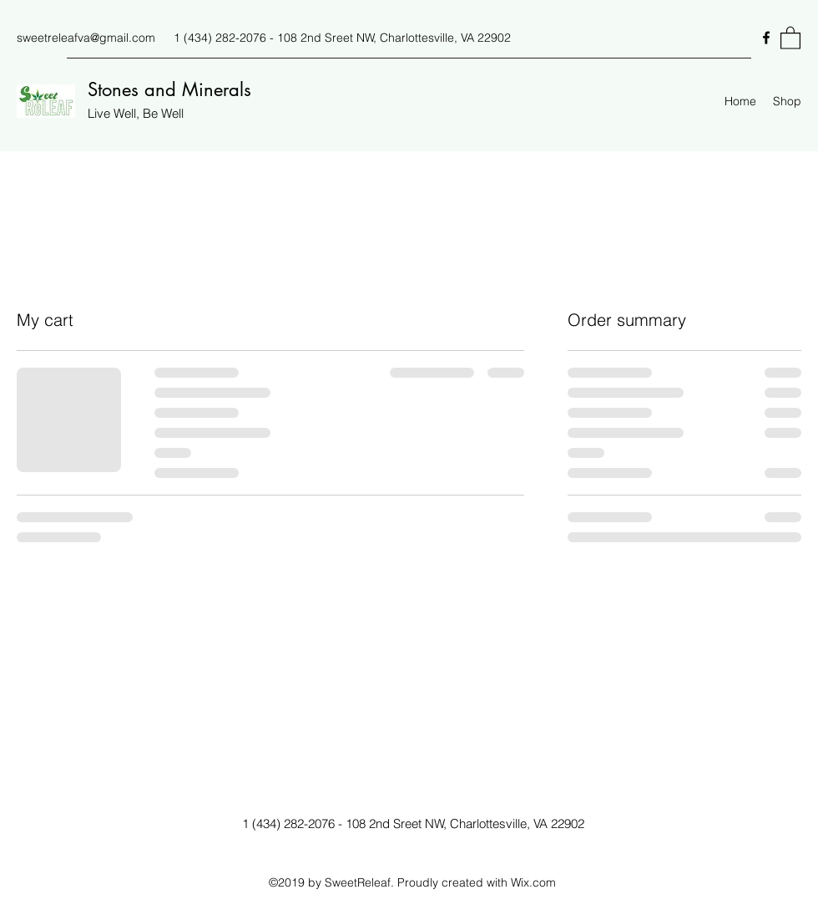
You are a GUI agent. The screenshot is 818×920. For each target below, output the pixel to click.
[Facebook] (766, 37)
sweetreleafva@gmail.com (86, 37)
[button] (790, 37)
